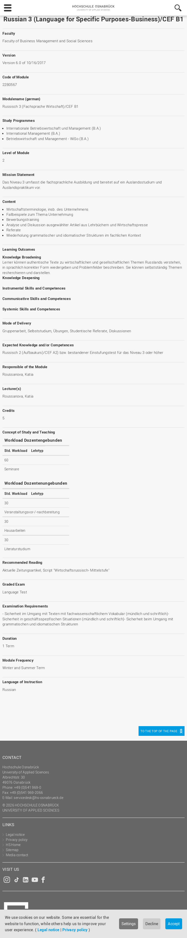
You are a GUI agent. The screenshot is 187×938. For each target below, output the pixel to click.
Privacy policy (74, 929)
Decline (151, 923)
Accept (174, 923)
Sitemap (12, 849)
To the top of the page (158, 731)
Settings (129, 923)
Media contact (17, 855)
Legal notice (48, 929)
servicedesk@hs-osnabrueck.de (38, 797)
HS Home (13, 844)
